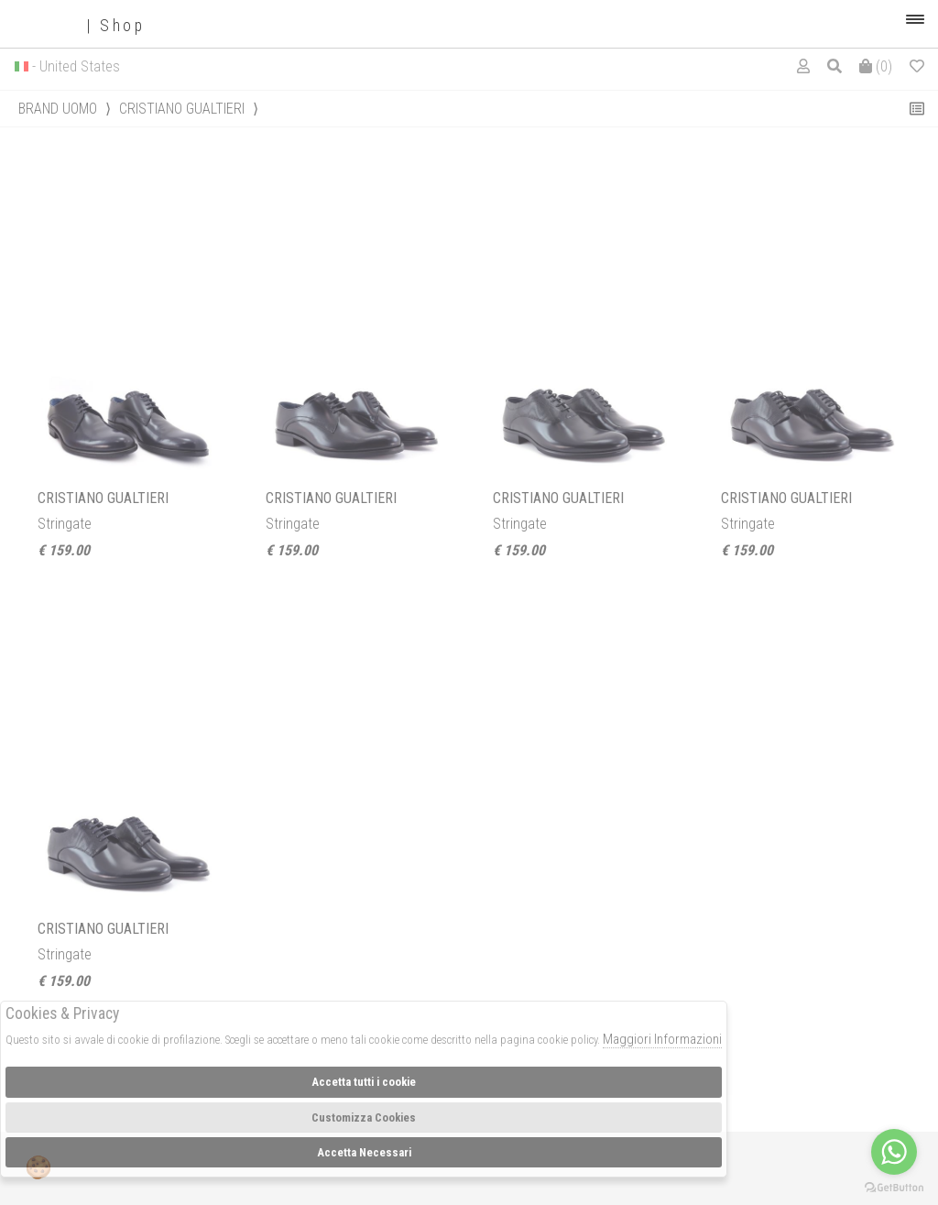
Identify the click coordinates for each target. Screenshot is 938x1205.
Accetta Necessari (364, 1152)
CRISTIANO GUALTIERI (182, 108)
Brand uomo (57, 108)
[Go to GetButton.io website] (894, 1186)
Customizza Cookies (363, 1117)
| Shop (79, 26)
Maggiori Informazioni (662, 1039)
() (875, 66)
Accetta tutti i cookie (363, 1082)
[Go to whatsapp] (894, 1152)
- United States (76, 66)
